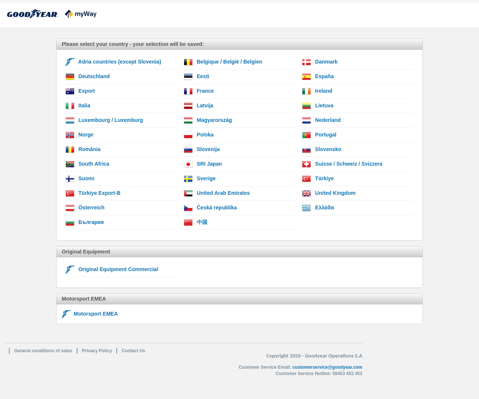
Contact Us (133, 350)
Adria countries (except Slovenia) (113, 62)
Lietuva (317, 105)
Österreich (85, 207)
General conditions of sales (43, 350)
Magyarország (208, 120)
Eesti (196, 76)
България (84, 222)
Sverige (200, 178)
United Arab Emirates (217, 193)
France (199, 91)
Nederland (321, 120)
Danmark (320, 62)
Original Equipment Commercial (111, 269)
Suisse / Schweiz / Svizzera (342, 164)
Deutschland (87, 76)
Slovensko (321, 149)
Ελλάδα (318, 207)
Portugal (319, 135)
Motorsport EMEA (90, 314)
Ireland (317, 91)
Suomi (80, 178)
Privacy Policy (97, 350)
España (318, 76)
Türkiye (318, 178)
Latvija (198, 105)
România (83, 149)
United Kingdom (329, 193)
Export (80, 91)
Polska (199, 135)
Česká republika (210, 207)
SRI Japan (203, 164)
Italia (78, 105)
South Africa (87, 164)
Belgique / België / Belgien (223, 62)
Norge (79, 135)
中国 (195, 222)
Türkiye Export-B (93, 193)
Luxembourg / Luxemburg (104, 120)
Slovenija (202, 149)
